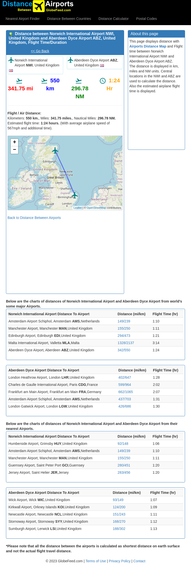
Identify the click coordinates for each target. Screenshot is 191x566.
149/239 (124, 321)
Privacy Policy (120, 561)
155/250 (124, 328)
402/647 (124, 377)
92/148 (123, 444)
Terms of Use (96, 561)
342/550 (124, 350)
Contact (139, 561)
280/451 (124, 465)
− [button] (14, 150)
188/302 (119, 529)
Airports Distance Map (147, 46)
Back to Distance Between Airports (34, 218)
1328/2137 (126, 343)
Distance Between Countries (69, 19)
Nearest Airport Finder (23, 19)
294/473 (124, 336)
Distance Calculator (113, 19)
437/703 (124, 399)
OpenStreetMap (96, 207)
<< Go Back (40, 51)
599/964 (124, 385)
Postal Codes (146, 19)
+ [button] (14, 142)
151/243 (119, 514)
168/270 (119, 521)
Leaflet (78, 207)
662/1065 (125, 392)
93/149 (118, 500)
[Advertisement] (65, 255)
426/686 (124, 406)
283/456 (124, 472)
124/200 (119, 507)
